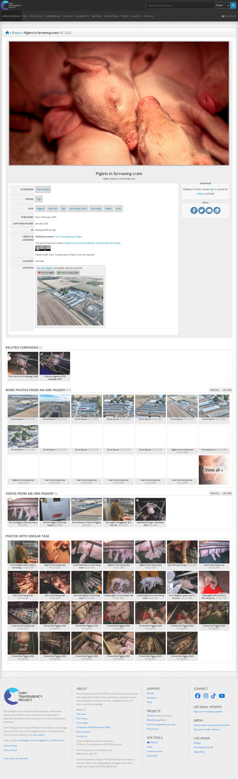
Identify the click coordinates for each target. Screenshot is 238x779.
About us (81, 709)
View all (215, 390)
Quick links (152, 755)
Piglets (108, 208)
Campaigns (67, 16)
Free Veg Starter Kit (203, 747)
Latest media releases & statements (212, 725)
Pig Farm (52, 208)
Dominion (159, 715)
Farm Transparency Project (68, 236)
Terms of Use (10, 750)
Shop (149, 702)
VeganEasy (199, 751)
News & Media (112, 16)
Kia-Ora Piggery (45, 268)
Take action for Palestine (16, 758)
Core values (82, 722)
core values (38, 734)
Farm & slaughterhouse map (161, 724)
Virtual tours (153, 729)
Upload (227, 390)
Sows (118, 208)
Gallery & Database (11, 16)
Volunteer (152, 697)
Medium (201, 193)
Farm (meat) (43, 189)
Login (149, 746)
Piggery (40, 208)
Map (25, 16)
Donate (150, 693)
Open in (45, 272)
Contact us (82, 736)
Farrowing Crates (78, 208)
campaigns (24, 740)
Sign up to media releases (207, 729)
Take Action (96, 16)
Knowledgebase (52, 16)
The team (81, 714)
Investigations (82, 16)
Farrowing (96, 208)
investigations (41, 740)
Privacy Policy (10, 745)
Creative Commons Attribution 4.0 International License (92, 243)
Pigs (39, 199)
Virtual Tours (35, 16)
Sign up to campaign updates (208, 711)
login (211, 189)
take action (58, 740)
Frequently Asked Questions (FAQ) (93, 727)
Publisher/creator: (45, 236)
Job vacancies (83, 731)
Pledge (197, 743)
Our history (82, 718)
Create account (154, 751)
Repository (156, 720)
